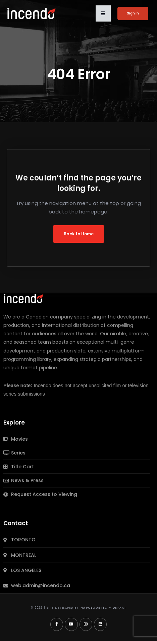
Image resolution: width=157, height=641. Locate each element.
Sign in (133, 13)
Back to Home (79, 234)
